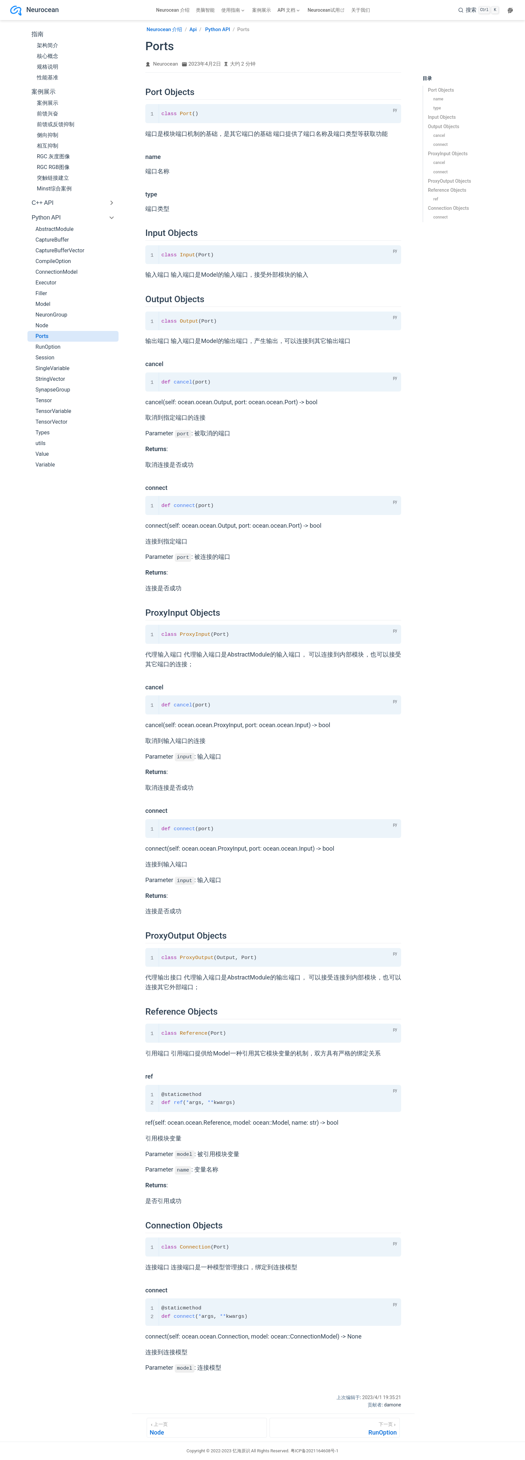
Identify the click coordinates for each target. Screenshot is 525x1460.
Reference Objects (447, 190)
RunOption (48, 347)
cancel (439, 135)
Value (42, 454)
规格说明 (47, 67)
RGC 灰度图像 (53, 156)
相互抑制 (47, 146)
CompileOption (53, 261)
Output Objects (443, 126)
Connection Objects (448, 208)
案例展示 (261, 10)
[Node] (207, 1428)
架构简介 (47, 45)
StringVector (50, 379)
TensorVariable (53, 411)
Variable (45, 464)
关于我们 (360, 10)
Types (42, 432)
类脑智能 (205, 10)
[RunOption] (335, 1428)
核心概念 (47, 56)
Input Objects (442, 117)
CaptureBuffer (52, 240)
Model (43, 304)
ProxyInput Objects (448, 153)
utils (40, 443)
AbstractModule (54, 229)
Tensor (43, 400)
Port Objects (441, 90)
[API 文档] (288, 10)
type (437, 108)
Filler (41, 293)
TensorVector (51, 422)
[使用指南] (233, 10)
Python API (46, 217)
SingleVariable (52, 368)
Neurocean (165, 64)
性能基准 (47, 77)
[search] (478, 10)
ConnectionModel (56, 272)
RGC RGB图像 (53, 167)
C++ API (42, 202)
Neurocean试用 (327, 10)
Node (41, 325)
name (438, 99)
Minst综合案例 (54, 188)
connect (440, 144)
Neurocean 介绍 (173, 10)
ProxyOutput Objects (449, 181)
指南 (37, 34)
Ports (42, 336)
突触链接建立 (53, 178)
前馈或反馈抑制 (55, 124)
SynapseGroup (52, 390)
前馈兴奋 (47, 113)
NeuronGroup (51, 315)
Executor (45, 282)
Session (44, 357)
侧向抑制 (47, 135)
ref (435, 199)
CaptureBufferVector (59, 250)
